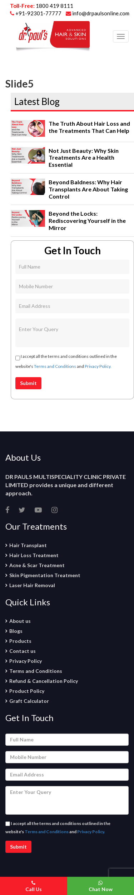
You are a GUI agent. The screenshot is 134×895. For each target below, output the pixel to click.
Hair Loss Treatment (34, 555)
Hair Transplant (28, 545)
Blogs (16, 631)
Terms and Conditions (55, 366)
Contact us (22, 651)
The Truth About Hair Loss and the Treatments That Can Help (89, 127)
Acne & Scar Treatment (37, 565)
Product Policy (26, 691)
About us (20, 621)
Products (20, 641)
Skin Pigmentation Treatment (44, 575)
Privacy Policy (25, 661)
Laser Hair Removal (32, 585)
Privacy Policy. (98, 366)
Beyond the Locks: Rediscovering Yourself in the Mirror (87, 220)
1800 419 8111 (54, 5)
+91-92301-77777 (39, 13)
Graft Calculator (29, 701)
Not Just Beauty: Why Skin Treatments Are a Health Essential (84, 157)
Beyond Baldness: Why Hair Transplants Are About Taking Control (88, 189)
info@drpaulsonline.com (97, 13)
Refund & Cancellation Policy (43, 681)
